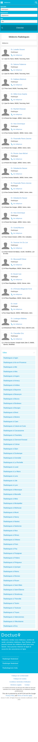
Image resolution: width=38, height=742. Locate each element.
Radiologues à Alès (10, 371)
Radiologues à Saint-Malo (13, 585)
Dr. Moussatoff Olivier (18, 259)
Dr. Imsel (14, 304)
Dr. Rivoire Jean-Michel (19, 153)
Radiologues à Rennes (12, 576)
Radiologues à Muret (11, 512)
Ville (2, 18)
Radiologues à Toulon (11, 603)
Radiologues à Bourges (12, 408)
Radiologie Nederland (10, 659)
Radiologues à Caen (11, 421)
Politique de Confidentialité (20, 676)
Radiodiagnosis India (10, 668)
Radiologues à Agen (11, 358)
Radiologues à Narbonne (12, 526)
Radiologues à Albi (10, 367)
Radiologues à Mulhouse (12, 508)
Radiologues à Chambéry (13, 435)
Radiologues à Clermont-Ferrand (15, 440)
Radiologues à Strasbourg (13, 594)
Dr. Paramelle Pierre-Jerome (21, 138)
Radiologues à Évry (11, 626)
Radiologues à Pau (10, 549)
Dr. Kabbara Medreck (18, 79)
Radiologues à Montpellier (13, 503)
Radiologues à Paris (11, 544)
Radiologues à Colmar (12, 444)
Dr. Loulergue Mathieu (19, 318)
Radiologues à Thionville (12, 599)
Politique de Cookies (20, 679)
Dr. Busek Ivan (16, 274)
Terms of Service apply (25, 695)
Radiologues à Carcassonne (14, 430)
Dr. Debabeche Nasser (19, 168)
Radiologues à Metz (11, 499)
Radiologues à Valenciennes (14, 617)
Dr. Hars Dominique (18, 124)
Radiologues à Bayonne (12, 390)
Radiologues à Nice (11, 530)
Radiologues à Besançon (13, 394)
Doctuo (11, 635)
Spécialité (3, 6)
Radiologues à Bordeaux (12, 403)
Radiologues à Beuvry (11, 399)
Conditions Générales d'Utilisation (20, 682)
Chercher (20, 28)
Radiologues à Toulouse (12, 608)
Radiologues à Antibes (12, 385)
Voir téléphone (17, 55)
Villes (5, 353)
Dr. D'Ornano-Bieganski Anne (21, 289)
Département (4, 12)
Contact (27, 685)
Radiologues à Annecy (12, 381)
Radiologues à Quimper (12, 567)
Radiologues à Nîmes (11, 535)
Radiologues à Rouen (11, 580)
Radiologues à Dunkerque (13, 453)
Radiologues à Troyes (11, 612)
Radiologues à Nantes (11, 521)
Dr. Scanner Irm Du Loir (19, 242)
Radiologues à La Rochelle (13, 462)
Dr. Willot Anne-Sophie (19, 94)
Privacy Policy (10, 695)
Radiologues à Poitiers (12, 558)
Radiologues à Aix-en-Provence (15, 362)
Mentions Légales (16, 685)
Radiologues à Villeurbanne (13, 621)
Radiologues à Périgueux (13, 562)
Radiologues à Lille (10, 480)
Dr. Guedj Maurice (17, 228)
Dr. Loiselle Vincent (18, 49)
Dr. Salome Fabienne (18, 64)
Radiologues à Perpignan (13, 553)
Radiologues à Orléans (12, 540)
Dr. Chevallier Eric (17, 333)
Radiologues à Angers (11, 376)
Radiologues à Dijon (11, 449)
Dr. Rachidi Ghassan (18, 109)
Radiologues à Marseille (12, 494)
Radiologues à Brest (11, 412)
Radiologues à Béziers (12, 417)
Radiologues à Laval (11, 467)
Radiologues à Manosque (13, 490)
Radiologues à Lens (11, 476)
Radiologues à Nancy (11, 517)
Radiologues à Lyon (11, 485)
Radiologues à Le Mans (12, 471)
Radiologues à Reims (11, 571)
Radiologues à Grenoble (12, 458)
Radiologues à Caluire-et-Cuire (15, 426)
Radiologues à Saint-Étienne (14, 590)
